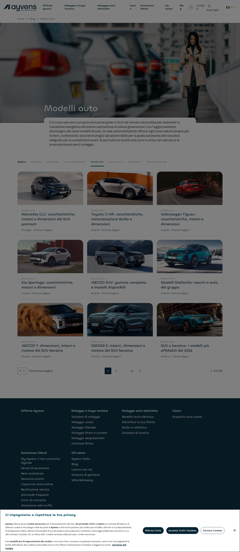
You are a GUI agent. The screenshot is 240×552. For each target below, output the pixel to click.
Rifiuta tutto (153, 546)
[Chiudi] (234, 546)
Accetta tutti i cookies (182, 546)
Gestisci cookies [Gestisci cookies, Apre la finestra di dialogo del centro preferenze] (212, 546)
